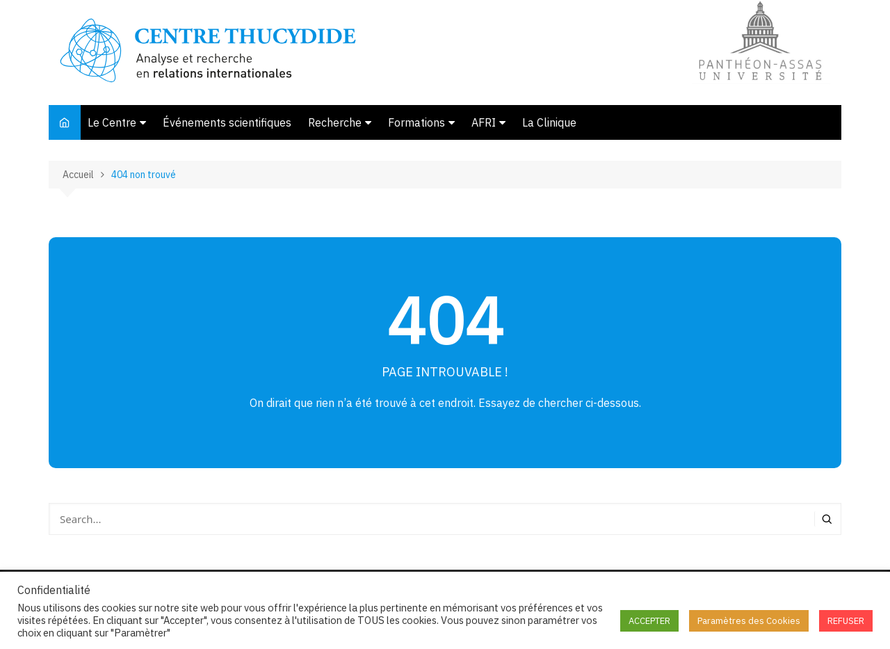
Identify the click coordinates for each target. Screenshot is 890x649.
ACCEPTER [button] (649, 621)
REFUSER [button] (845, 621)
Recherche (335, 122)
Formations (416, 122)
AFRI (483, 122)
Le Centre (112, 122)
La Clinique (549, 122)
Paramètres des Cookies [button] (748, 621)
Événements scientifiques (227, 122)
